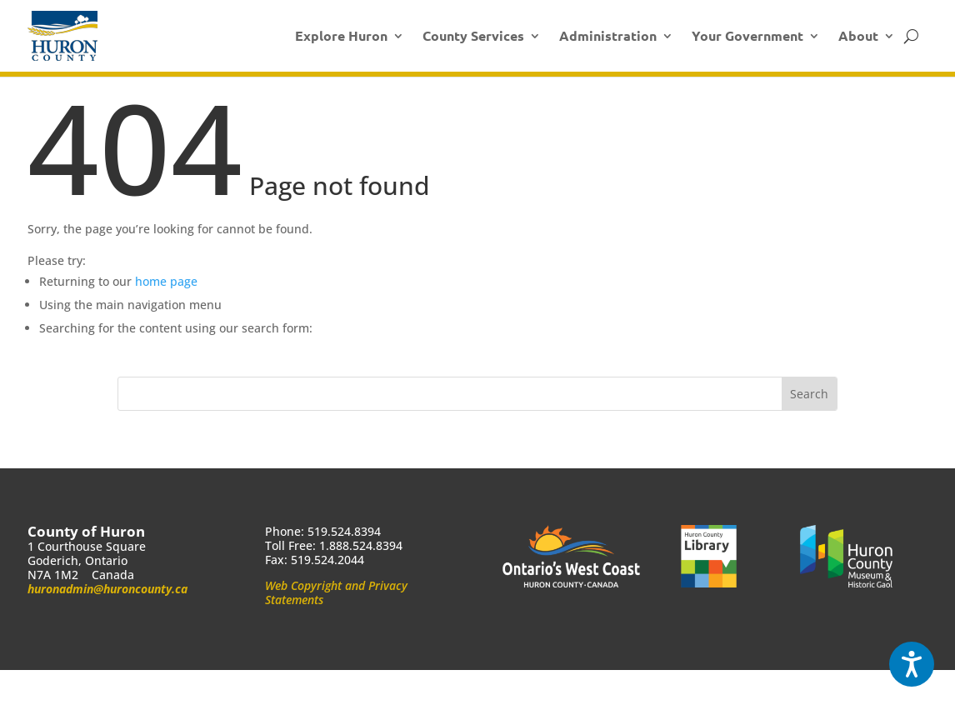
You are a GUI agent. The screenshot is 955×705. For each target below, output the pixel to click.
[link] (63, 36)
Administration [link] (608, 35)
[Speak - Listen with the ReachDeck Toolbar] (911, 664)
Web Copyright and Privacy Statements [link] (336, 593)
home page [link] (166, 281)
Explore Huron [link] (341, 35)
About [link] (858, 35)
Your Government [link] (747, 35)
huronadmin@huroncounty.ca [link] (108, 589)
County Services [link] (473, 35)
